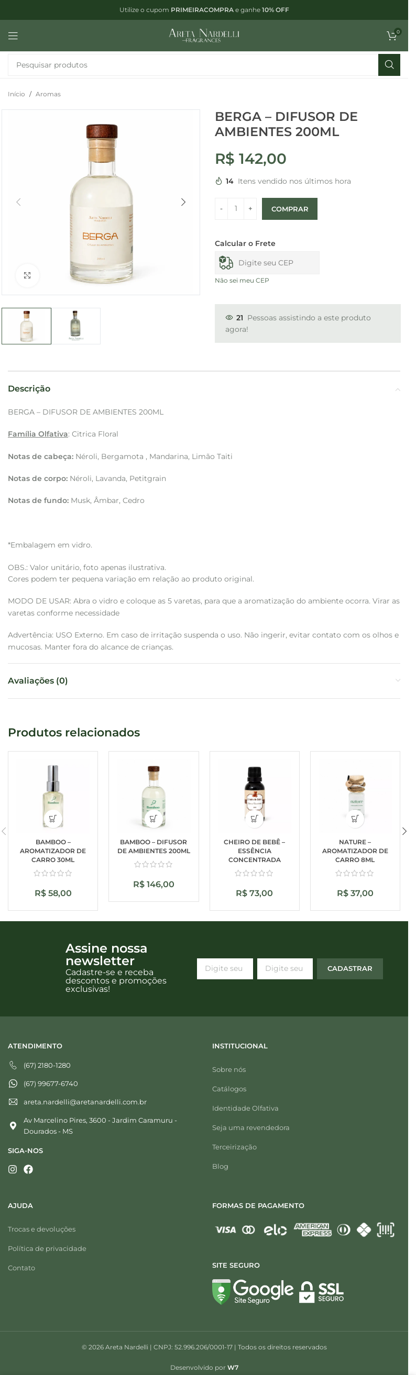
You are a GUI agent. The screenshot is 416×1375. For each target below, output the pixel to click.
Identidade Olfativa (245, 1108)
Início (16, 94)
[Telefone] (102, 1065)
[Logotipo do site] (204, 35)
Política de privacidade (47, 1248)
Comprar (289, 209)
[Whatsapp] (102, 1083)
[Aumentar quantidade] (250, 209)
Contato (21, 1268)
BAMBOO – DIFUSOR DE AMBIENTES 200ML (153, 846)
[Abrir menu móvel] (13, 35)
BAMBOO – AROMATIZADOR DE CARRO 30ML (53, 851)
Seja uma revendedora (251, 1127)
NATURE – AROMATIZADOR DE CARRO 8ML (355, 851)
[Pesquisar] (204, 65)
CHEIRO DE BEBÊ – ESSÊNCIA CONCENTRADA (254, 851)
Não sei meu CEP (242, 280)
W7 (232, 1367)
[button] (18, 202)
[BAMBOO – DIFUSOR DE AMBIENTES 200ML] (153, 796)
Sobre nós (229, 1069)
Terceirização (234, 1147)
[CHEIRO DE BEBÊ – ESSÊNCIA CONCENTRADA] (254, 796)
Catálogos (229, 1089)
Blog (220, 1166)
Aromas (48, 94)
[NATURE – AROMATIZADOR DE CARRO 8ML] (355, 796)
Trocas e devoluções (41, 1229)
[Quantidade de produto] (236, 209)
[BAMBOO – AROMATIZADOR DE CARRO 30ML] (53, 796)
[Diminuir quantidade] (221, 209)
